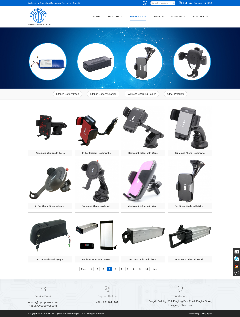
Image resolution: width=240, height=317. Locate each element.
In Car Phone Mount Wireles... (50, 206)
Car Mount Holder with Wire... (143, 153)
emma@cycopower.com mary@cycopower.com (43, 304)
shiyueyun (207, 313)
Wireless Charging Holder (142, 94)
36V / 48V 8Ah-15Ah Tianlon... (97, 259)
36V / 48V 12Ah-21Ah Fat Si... (189, 259)
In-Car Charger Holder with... (96, 153)
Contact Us (200, 16)
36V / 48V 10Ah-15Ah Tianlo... (143, 259)
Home (96, 16)
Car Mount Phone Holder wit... (189, 153)
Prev (83, 269)
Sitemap (195, 3)
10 (146, 269)
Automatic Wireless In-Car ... (50, 153)
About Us (114, 16)
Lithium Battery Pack (67, 94)
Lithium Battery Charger (103, 94)
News (159, 16)
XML (183, 3)
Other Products (175, 94)
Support (178, 16)
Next (155, 269)
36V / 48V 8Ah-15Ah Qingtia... (50, 259)
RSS (208, 3)
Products (138, 16)
